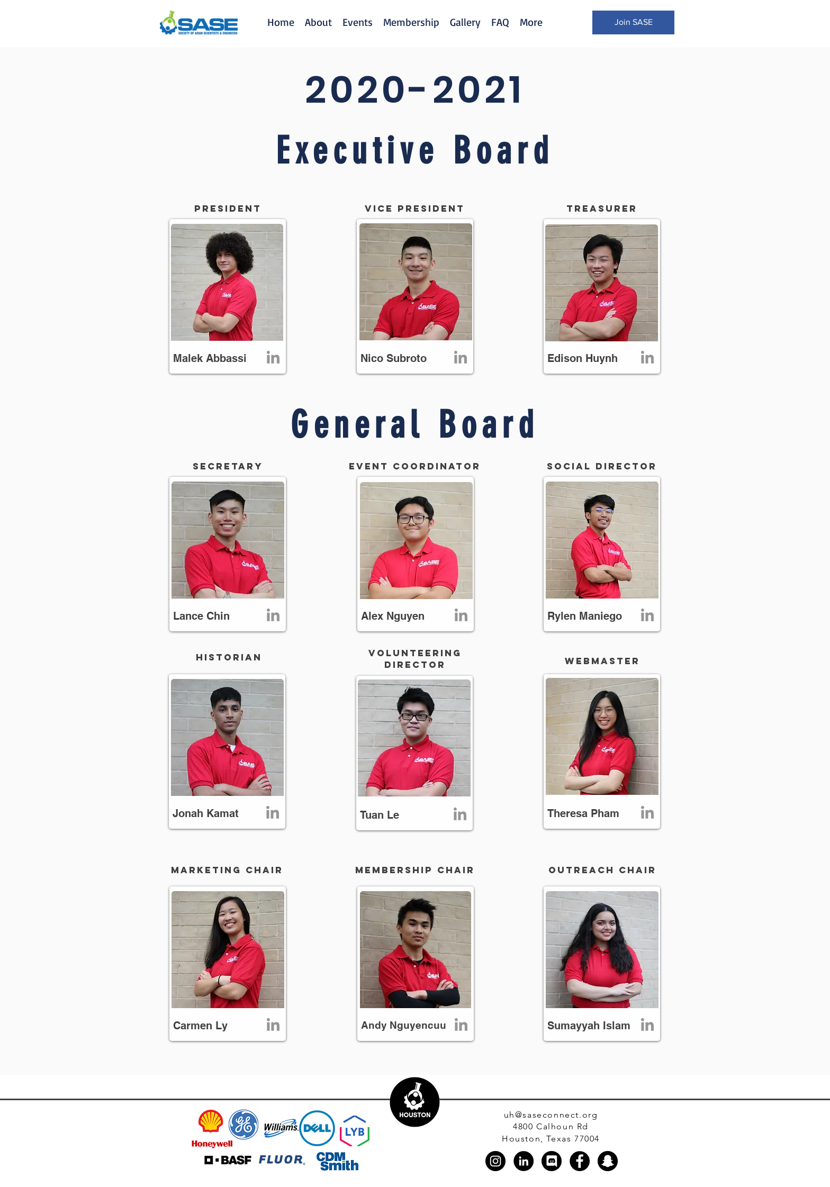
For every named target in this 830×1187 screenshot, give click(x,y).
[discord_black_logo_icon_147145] (552, 1161)
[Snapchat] (608, 1161)
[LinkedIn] (273, 358)
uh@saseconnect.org (551, 1115)
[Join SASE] (633, 22)
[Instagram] (495, 1161)
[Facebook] (580, 1161)
